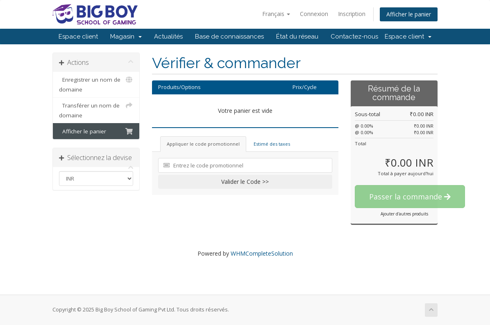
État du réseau (297, 36)
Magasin (126, 36)
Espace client (78, 36)
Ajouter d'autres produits (404, 214)
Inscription (351, 14)
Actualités (168, 36)
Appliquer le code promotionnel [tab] (203, 144)
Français (276, 14)
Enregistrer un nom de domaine (96, 84)
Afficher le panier (408, 14)
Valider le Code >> (245, 181)
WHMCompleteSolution (262, 253)
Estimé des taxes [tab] (272, 144)
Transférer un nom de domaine (96, 110)
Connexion (314, 14)
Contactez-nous (354, 36)
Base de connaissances (229, 36)
